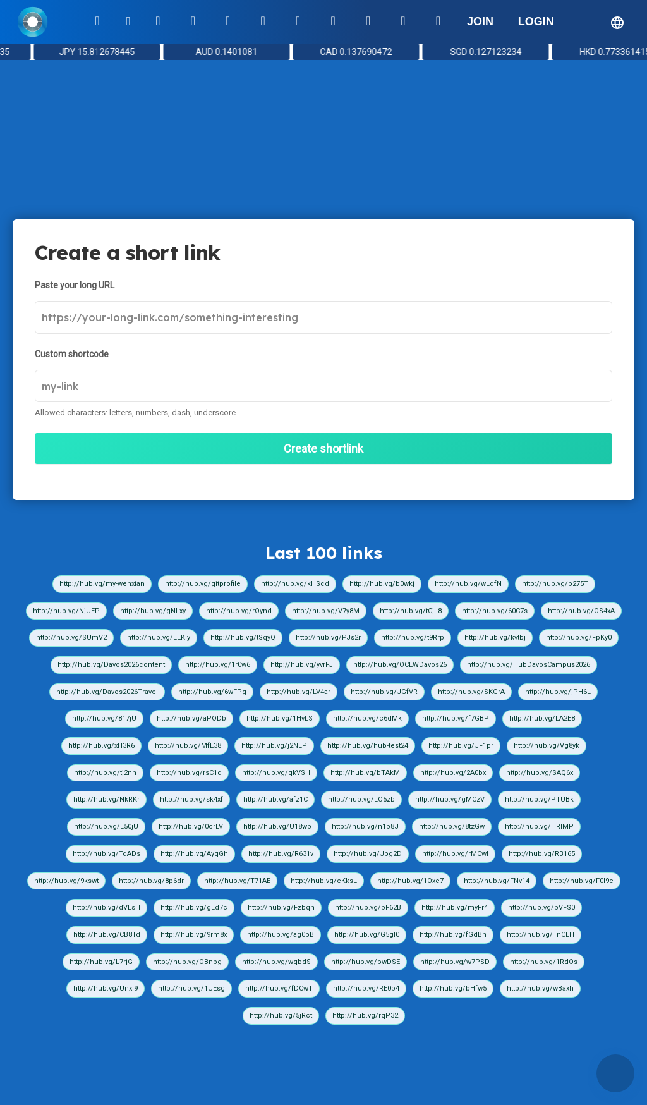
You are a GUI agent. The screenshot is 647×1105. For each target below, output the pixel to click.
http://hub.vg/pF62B (368, 907)
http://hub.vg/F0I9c (582, 881)
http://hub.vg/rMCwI (455, 854)
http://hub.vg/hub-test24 (367, 746)
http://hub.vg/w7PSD (455, 962)
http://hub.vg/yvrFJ (301, 665)
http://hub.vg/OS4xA (581, 611)
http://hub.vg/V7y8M (326, 611)
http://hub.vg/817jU (104, 718)
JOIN (480, 21)
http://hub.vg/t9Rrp (412, 637)
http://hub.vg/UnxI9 (105, 988)
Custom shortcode (72, 354)
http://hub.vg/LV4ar (298, 692)
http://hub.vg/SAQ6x (539, 773)
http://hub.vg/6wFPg (212, 692)
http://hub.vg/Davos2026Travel (107, 692)
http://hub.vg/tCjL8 (411, 611)
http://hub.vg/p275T (555, 584)
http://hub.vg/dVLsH (106, 907)
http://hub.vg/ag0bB (280, 935)
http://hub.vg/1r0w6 (217, 665)
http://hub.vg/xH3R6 (101, 746)
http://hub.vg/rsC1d (189, 773)
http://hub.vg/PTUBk (539, 799)
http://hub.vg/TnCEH (540, 935)
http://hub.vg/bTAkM (365, 773)
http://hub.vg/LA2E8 (542, 718)
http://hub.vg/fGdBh (453, 935)
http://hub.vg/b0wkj (381, 584)
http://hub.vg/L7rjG (101, 962)
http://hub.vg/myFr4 (454, 907)
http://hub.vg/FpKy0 (579, 637)
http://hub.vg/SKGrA (471, 692)
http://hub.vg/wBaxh (540, 988)
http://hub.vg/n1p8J (365, 826)
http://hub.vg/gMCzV (450, 799)
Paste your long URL (74, 285)
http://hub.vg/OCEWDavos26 (400, 665)
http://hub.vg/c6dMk (367, 718)
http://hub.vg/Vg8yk (546, 746)
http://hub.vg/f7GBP (455, 718)
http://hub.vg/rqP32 (365, 1015)
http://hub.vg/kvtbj (495, 637)
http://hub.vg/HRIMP (539, 826)
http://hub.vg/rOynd (239, 611)
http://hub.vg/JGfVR (384, 692)
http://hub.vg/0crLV (191, 826)
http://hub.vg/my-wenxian (102, 584)
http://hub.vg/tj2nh (105, 773)
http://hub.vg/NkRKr (106, 799)
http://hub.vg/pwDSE (365, 962)
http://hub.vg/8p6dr (151, 881)
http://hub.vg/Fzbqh (281, 907)
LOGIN (536, 21)
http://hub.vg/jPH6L (558, 692)
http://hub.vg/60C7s (495, 611)
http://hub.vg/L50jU (106, 826)
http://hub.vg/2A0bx (453, 773)
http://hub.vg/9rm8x (193, 935)
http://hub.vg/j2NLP (274, 746)
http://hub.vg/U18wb (277, 826)
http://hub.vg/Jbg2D (368, 854)
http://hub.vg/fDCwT (279, 988)
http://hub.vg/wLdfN (468, 584)
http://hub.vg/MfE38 (188, 746)
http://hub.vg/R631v (280, 854)
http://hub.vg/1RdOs (543, 962)
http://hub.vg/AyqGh (194, 854)
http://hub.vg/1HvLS (279, 718)
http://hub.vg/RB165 (542, 854)
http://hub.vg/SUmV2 (71, 637)
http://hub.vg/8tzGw (452, 826)
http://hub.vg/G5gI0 (366, 935)
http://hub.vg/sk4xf (191, 799)
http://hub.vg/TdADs (106, 854)
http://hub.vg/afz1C (275, 799)
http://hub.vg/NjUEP (66, 611)
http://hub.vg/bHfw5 (453, 988)
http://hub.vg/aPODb (191, 718)
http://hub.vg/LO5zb (361, 799)
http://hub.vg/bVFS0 (541, 907)
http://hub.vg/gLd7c (193, 907)
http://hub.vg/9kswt (66, 881)
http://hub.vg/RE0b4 (366, 988)
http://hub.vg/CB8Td (106, 935)
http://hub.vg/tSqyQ (242, 637)
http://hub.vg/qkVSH (276, 773)
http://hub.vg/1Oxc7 (410, 881)
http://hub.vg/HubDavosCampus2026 (528, 665)
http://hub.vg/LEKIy (158, 637)
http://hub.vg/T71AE (237, 881)
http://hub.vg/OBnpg (187, 962)
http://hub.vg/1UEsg (191, 988)
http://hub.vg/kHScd (295, 584)
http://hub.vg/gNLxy (153, 611)
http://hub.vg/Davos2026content (111, 665)
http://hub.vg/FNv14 (496, 881)
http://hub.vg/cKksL (324, 881)
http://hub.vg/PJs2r (328, 637)
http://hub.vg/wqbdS (276, 962)
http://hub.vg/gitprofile (203, 584)
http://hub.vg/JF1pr (460, 746)
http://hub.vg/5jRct (281, 1015)
